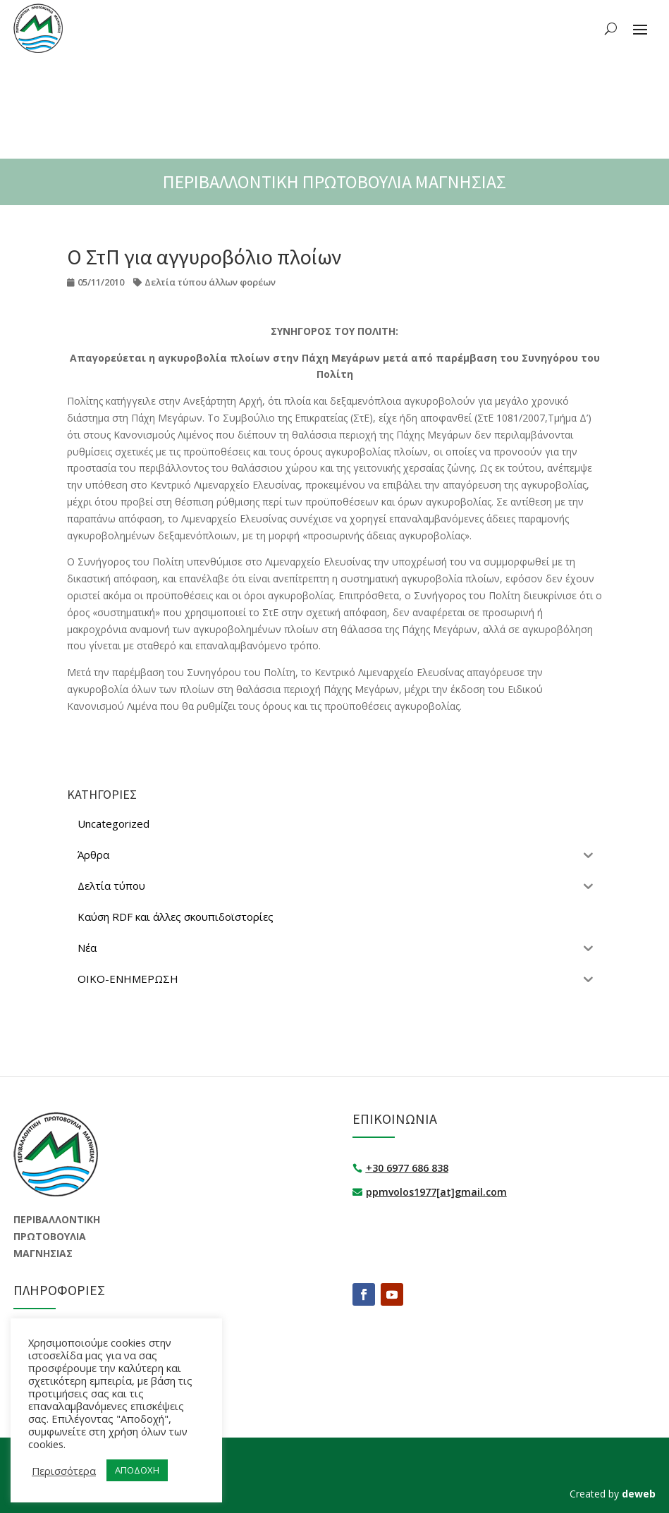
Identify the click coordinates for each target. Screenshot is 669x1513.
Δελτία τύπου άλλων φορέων (210, 282)
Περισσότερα (64, 1470)
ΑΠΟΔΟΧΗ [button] (137, 1470)
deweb (639, 1493)
